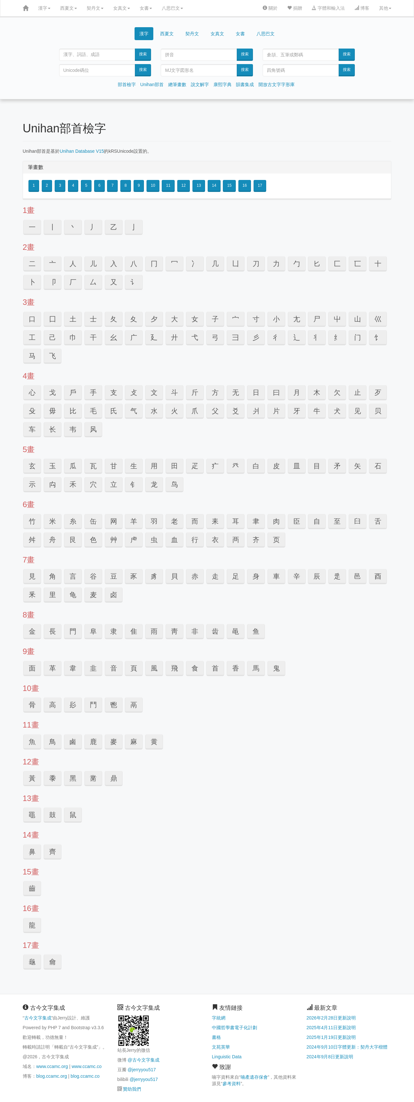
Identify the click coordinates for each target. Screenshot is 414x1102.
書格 (216, 1037)
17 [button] (260, 185)
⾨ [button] (73, 631)
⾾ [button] (93, 704)
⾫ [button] (133, 631)
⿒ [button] (32, 888)
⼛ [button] (93, 282)
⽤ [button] (154, 466)
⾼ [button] (52, 704)
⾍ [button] (154, 539)
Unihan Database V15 (82, 151)
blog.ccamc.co (85, 1076)
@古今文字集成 (143, 1060)
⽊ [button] (316, 392)
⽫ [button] (296, 466)
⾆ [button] (378, 521)
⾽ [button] (73, 704)
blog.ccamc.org (51, 1076)
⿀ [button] (133, 704)
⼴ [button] (133, 337)
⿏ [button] (73, 814)
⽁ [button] (133, 392)
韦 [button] (73, 429)
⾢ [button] (357, 576)
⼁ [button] (52, 227)
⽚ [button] (276, 411)
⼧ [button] (235, 319)
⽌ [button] (357, 392)
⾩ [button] (93, 631)
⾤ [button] (32, 594)
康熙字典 (222, 84)
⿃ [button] (52, 741)
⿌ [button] (32, 814)
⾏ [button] (194, 539)
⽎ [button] (32, 411)
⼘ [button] (32, 282)
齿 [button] (215, 631)
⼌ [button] (154, 263)
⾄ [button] (337, 521)
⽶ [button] (52, 521)
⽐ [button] (73, 411)
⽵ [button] (32, 521)
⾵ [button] (154, 668)
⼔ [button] (316, 263)
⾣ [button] (378, 576)
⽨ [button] (235, 466)
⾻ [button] (32, 704)
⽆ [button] (235, 392)
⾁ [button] (276, 521)
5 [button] (86, 185)
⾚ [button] (194, 576)
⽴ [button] (113, 484)
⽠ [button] (73, 466)
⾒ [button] (32, 576)
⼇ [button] (52, 263)
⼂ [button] (73, 227)
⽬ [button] (316, 466)
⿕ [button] (52, 961)
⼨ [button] (256, 319)
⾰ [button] (52, 668)
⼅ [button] (133, 227)
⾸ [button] (215, 668)
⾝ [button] (256, 576)
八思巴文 (172, 8)
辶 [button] (296, 337)
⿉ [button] (52, 778)
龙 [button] (154, 484)
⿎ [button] (52, 814)
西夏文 (68, 8)
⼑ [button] (256, 263)
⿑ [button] (52, 851)
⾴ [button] (133, 668)
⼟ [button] (73, 319)
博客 (361, 8)
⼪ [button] (296, 319)
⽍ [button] (378, 392)
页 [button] (276, 539)
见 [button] (357, 411)
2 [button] (47, 185)
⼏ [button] (215, 263)
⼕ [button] (337, 263)
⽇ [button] (256, 392)
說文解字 (200, 84)
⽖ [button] (194, 411)
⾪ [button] (113, 631)
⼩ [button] (276, 319)
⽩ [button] (256, 466)
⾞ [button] (276, 576)
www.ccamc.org (52, 1066)
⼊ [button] (113, 263)
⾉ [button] (73, 539)
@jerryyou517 (141, 1069)
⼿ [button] (93, 392)
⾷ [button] (194, 668)
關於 (270, 8)
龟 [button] (73, 594)
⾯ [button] (32, 668)
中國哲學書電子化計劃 (234, 1027)
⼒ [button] (276, 263)
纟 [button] (337, 337)
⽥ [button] (174, 466)
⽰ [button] (32, 484)
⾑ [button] (235, 539)
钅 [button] (133, 484)
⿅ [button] (93, 741)
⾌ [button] (133, 539)
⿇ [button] (133, 741)
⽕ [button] (174, 411)
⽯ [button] (378, 466)
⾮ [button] (194, 631)
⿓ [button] (32, 925)
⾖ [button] (113, 576)
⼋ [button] (133, 263)
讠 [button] (133, 282)
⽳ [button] (93, 484)
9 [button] (139, 185)
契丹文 (95, 8)
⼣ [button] (154, 319)
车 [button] (32, 429)
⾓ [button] (52, 576)
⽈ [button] (276, 392)
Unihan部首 (152, 84)
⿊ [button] (73, 778)
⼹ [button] (235, 337)
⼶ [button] (174, 337)
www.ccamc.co (86, 1066)
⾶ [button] (174, 668)
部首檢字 (127, 84)
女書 (146, 8)
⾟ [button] (296, 576)
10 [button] (153, 185)
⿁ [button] (276, 668)
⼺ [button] (256, 337)
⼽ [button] (52, 392)
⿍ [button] (113, 778)
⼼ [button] (32, 392)
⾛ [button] (215, 576)
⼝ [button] (32, 319)
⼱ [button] (73, 337)
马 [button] (32, 356)
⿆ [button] (113, 741)
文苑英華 (221, 1047)
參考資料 (232, 1083)
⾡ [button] (337, 576)
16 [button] (245, 185)
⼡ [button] (113, 319)
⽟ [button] (52, 466)
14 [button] (214, 185)
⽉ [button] (296, 392)
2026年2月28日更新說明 (331, 1017)
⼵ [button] (154, 337)
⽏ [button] (52, 411)
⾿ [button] (113, 704)
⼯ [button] (32, 337)
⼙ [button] (52, 282)
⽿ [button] (235, 521)
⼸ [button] (215, 337)
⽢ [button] (113, 466)
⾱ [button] (73, 668)
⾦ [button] (32, 631)
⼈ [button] (73, 263)
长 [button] (52, 429)
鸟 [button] (174, 484)
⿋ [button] (93, 778)
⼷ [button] (194, 337)
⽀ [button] (113, 392)
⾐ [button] (215, 539)
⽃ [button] (174, 392)
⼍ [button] (174, 263)
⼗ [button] (378, 263)
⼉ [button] (93, 263)
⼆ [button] (32, 263)
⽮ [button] (357, 466)
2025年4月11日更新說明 (331, 1027)
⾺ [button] (256, 668)
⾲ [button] (93, 668)
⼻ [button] (276, 337)
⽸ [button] (93, 521)
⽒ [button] (113, 411)
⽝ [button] (337, 411)
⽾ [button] (215, 521)
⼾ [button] (73, 392)
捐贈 (294, 8)
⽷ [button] (73, 521)
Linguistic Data (227, 1056)
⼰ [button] (52, 337)
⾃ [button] (316, 521)
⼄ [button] (113, 227)
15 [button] (229, 185)
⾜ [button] (235, 576)
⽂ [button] (154, 392)
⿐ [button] (32, 851)
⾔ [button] (73, 576)
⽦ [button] (194, 466)
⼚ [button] (73, 282)
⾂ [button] (296, 521)
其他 (385, 8)
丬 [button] (316, 337)
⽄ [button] (194, 392)
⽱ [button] (52, 484)
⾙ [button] (174, 576)
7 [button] (112, 185)
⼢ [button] (133, 319)
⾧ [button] (52, 631)
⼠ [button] (93, 319)
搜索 (143, 54)
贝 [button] (378, 411)
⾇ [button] (32, 539)
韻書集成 (245, 84)
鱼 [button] (256, 631)
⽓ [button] (133, 411)
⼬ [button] (337, 319)
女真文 (121, 8)
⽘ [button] (235, 411)
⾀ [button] (256, 521)
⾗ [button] (133, 576)
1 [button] (34, 185)
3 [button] (60, 185)
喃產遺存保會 (254, 1077)
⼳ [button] (113, 337)
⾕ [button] (93, 576)
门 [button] (357, 337)
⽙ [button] (256, 411)
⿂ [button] (32, 741)
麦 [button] (93, 594)
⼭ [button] (357, 319)
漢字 (44, 8)
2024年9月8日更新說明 (330, 1056)
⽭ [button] (337, 466)
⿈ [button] (32, 778)
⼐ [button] (235, 263)
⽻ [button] (154, 521)
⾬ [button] (154, 631)
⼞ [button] (52, 319)
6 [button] (99, 185)
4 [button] (73, 185)
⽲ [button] (73, 484)
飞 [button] (52, 356)
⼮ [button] (378, 319)
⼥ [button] (194, 319)
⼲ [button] (93, 337)
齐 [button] (256, 539)
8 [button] (126, 185)
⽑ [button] (93, 411)
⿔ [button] (32, 961)
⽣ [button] (133, 466)
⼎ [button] (194, 263)
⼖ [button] (357, 263)
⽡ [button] (93, 466)
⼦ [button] (215, 319)
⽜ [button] (316, 411)
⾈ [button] (52, 539)
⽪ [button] (276, 466)
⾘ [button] (154, 576)
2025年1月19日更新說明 (331, 1037)
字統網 (218, 1017)
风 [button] (93, 429)
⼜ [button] (113, 282)
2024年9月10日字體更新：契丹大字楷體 (347, 1047)
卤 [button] (113, 594)
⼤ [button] (174, 319)
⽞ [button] (32, 466)
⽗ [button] (215, 411)
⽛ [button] (296, 411)
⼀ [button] (32, 227)
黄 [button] (154, 741)
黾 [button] (235, 631)
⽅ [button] (215, 392)
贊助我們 (132, 1089)
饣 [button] (378, 337)
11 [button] (168, 185)
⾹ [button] (235, 668)
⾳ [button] (113, 668)
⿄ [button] (73, 741)
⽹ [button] (113, 521)
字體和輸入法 (328, 8)
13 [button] (199, 185)
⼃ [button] (93, 227)
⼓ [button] (296, 263)
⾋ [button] (113, 539)
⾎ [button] (174, 539)
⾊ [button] (93, 539)
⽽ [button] (194, 521)
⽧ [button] (215, 466)
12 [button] (183, 185)
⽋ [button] (337, 392)
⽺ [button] (133, 521)
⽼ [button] (174, 521)
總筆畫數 (177, 84)
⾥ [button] (52, 594)
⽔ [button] (154, 411)
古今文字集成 (37, 1017)
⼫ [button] (316, 319)
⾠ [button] (316, 576)
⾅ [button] (357, 521)
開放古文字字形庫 (276, 84)
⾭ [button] (174, 631)
